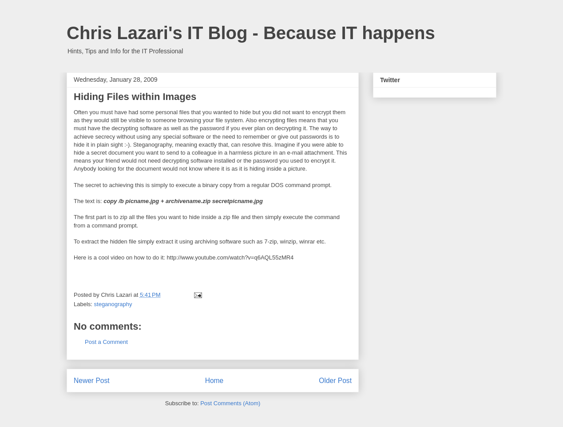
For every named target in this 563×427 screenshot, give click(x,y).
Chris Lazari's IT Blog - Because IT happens (251, 33)
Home (214, 380)
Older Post (335, 380)
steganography (113, 304)
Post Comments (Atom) (230, 403)
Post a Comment (106, 342)
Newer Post (92, 380)
